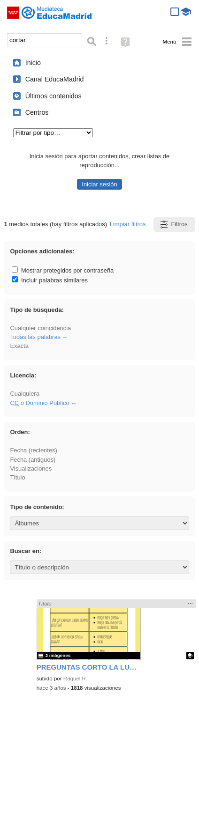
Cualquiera (24, 393)
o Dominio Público (39, 402)
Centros (37, 112)
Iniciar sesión (99, 184)
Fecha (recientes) (33, 450)
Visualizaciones (31, 468)
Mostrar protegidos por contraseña (63, 270)
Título (17, 477)
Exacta (19, 345)
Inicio (33, 62)
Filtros (173, 224)
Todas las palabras (35, 336)
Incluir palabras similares (50, 280)
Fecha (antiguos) (32, 459)
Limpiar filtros (128, 224)
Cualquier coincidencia (40, 328)
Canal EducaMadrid (54, 79)
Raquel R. (75, 678)
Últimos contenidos (53, 96)
